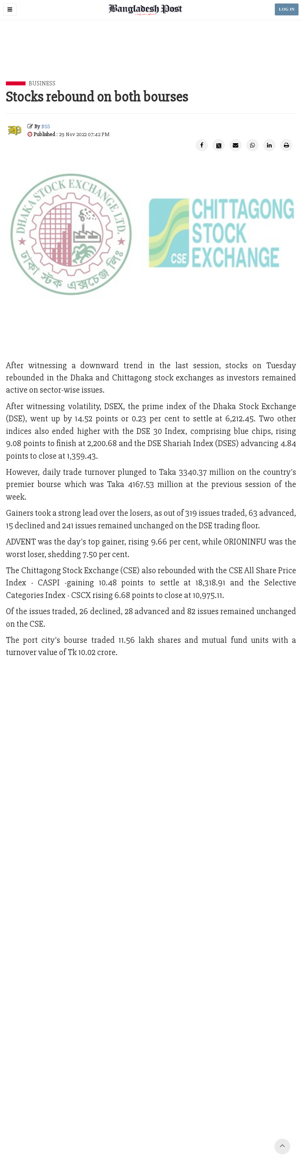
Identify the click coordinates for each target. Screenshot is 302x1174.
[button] (10, 9)
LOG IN (287, 9)
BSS (45, 126)
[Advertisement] (151, 59)
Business (42, 83)
